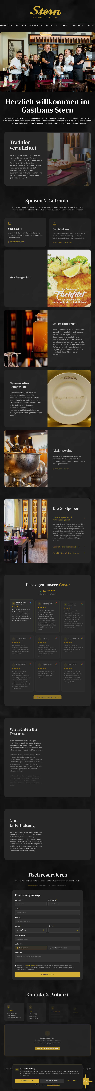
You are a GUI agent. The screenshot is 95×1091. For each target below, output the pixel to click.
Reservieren (77, 25)
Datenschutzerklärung (31, 965)
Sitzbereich (18, 944)
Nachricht (18, 953)
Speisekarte (36, 25)
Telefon (17, 917)
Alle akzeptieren (27, 1081)
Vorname (18, 900)
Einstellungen (72, 1081)
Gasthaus (21, 25)
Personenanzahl (21, 935)
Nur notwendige (51, 1081)
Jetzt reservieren (47, 974)
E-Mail (17, 909)
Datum (18, 926)
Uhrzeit (51, 926)
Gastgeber (51, 25)
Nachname (52, 900)
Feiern (64, 25)
